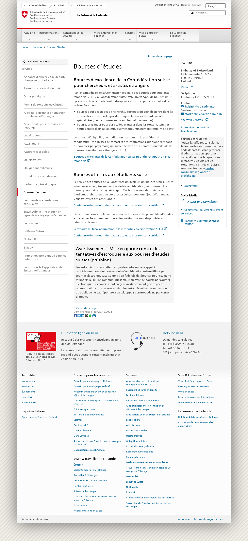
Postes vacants (30, 402)
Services (130, 36)
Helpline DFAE (173, 333)
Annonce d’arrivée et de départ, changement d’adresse (143, 383)
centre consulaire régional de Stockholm (197, 171)
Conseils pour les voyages (76, 36)
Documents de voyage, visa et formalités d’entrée (96, 402)
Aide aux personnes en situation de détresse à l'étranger (145, 407)
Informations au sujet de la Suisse (196, 397)
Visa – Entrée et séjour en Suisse (195, 381)
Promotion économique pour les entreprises (150, 497)
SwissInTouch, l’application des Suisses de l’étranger (148, 505)
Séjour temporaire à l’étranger (90, 470)
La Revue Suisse (134, 481)
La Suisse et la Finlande (183, 36)
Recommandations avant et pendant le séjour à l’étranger (95, 393)
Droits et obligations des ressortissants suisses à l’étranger (95, 498)
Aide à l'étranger (83, 430)
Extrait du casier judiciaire (140, 446)
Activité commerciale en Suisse (195, 402)
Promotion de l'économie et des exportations (195, 424)
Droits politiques (135, 395)
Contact (185, 62)
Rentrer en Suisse (83, 486)
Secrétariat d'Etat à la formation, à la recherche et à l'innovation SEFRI (120, 228)
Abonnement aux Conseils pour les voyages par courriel (97, 443)
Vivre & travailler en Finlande (107, 36)
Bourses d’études (135, 457)
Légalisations (133, 419)
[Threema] (87, 315)
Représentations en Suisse (88, 510)
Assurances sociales (136, 430)
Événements (28, 391)
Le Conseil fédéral (37, 5)
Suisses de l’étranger (85, 491)
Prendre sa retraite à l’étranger (91, 480)
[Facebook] (75, 315)
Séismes (78, 419)
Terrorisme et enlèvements (89, 414)
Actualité (29, 36)
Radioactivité (81, 425)
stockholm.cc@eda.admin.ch (203, 113)
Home (25, 47)
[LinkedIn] (83, 315)
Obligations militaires (137, 441)
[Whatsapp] (90, 315)
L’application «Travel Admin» (89, 450)
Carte (186, 87)
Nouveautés (28, 381)
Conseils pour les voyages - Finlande (93, 381)
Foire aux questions (84, 409)
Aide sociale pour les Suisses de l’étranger (149, 414)
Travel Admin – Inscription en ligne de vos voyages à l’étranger (149, 469)
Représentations (49, 36)
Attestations (133, 425)
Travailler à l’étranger (86, 475)
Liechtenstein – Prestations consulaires (147, 462)
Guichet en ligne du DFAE (80, 333)
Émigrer (78, 464)
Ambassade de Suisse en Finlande (40, 417)
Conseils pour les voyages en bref (92, 386)
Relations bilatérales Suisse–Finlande (198, 417)
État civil (130, 492)
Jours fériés (191, 185)
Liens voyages (81, 435)
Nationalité (132, 487)
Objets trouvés (134, 435)
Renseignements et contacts (193, 386)
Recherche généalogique (139, 451)
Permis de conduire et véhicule (142, 400)
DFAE (61, 5)
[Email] (94, 315)
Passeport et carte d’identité (141, 390)
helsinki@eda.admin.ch (200, 106)
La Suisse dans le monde (88, 5)
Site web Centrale (194, 119)
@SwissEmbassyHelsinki (202, 201)
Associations (80, 505)
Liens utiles (132, 476)
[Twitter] (79, 315)
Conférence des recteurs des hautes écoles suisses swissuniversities (119, 205)
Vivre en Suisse (186, 391)
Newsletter (28, 386)
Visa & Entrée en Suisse (152, 36)
